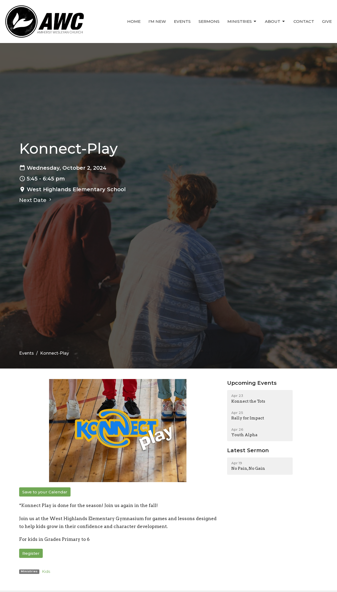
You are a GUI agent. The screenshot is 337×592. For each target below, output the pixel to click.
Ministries (242, 21)
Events (182, 21)
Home (134, 21)
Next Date (36, 200)
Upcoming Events (252, 383)
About (275, 21)
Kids (46, 571)
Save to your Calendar (44, 491)
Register (31, 553)
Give (327, 21)
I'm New (157, 21)
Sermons (209, 21)
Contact (303, 21)
